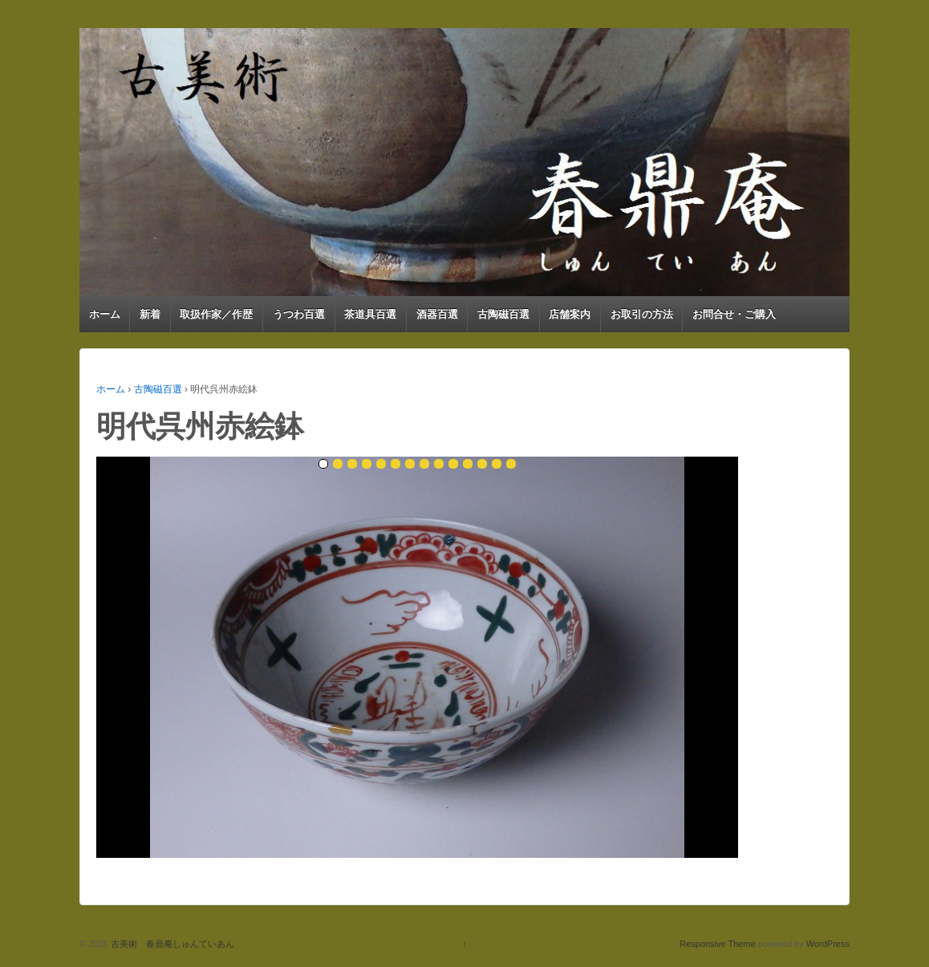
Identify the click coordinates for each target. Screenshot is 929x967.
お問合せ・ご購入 (734, 314)
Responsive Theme (718, 944)
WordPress (828, 944)
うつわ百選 (299, 314)
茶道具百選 (370, 314)
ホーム (104, 314)
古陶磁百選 (503, 314)
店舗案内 (569, 314)
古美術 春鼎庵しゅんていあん (171, 944)
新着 (150, 314)
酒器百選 (437, 314)
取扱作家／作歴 (216, 314)
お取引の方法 (642, 314)
